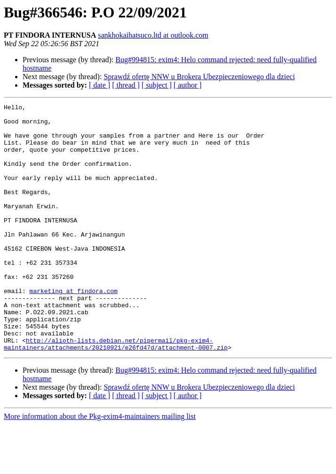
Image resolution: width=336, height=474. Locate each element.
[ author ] (188, 85)
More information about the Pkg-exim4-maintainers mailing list (100, 466)
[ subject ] (157, 85)
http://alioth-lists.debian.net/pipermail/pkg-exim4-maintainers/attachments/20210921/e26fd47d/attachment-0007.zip (116, 392)
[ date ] (99, 85)
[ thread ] (126, 85)
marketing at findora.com (74, 329)
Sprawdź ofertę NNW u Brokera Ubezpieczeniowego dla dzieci (199, 77)
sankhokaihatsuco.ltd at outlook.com (153, 35)
